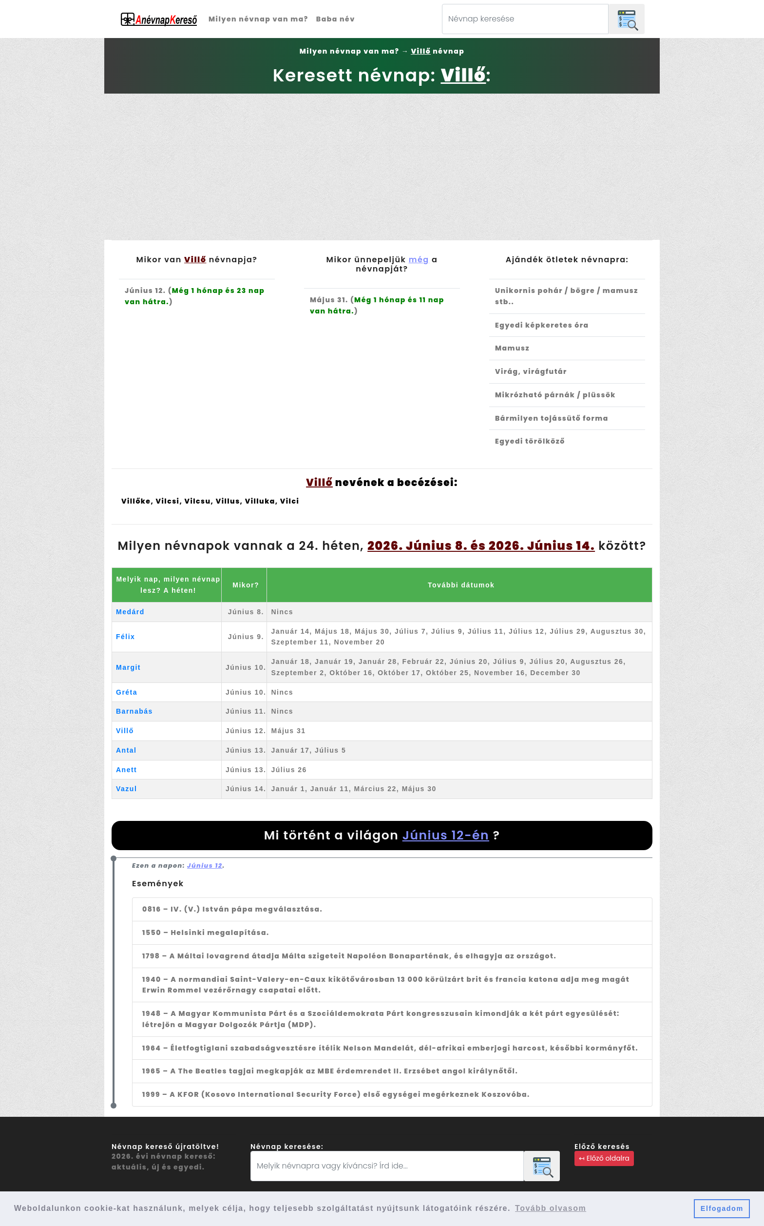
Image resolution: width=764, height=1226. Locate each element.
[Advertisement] (382, 166)
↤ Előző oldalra (604, 1158)
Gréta (126, 692)
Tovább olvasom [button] (550, 1208)
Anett (126, 770)
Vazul (126, 789)
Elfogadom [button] (722, 1208)
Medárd (130, 612)
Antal (126, 750)
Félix (125, 637)
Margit (128, 667)
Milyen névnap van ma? (258, 19)
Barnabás (134, 711)
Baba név (335, 19)
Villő (125, 731)
